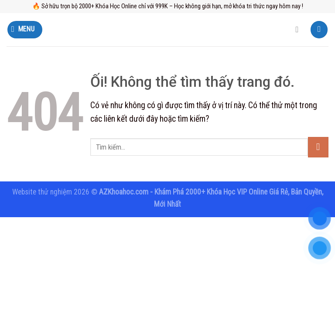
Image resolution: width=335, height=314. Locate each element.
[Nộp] (318, 147)
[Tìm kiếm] (300, 29)
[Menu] (24, 29)
